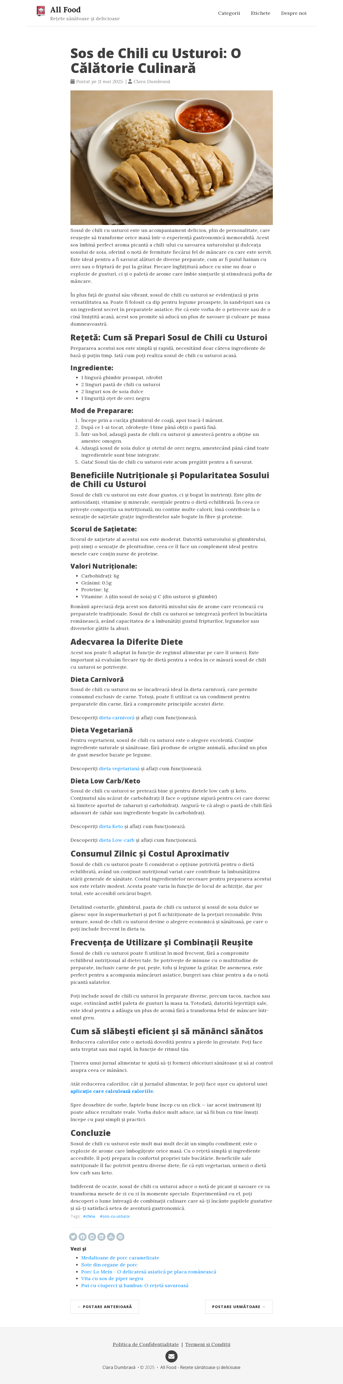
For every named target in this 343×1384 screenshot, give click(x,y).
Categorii (229, 13)
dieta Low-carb (116, 840)
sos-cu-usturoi (116, 1216)
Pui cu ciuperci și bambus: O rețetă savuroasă (134, 1285)
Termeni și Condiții (207, 1344)
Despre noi (294, 13)
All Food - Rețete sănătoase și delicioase (200, 1367)
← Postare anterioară (104, 1306)
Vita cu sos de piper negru (112, 1278)
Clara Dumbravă (119, 1367)
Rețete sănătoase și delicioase (85, 18)
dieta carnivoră (116, 717)
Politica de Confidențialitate (146, 1344)
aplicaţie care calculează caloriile (111, 1091)
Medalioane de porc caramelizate (120, 1258)
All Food (65, 10)
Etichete (260, 13)
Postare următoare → (239, 1306)
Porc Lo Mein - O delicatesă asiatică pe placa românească (148, 1272)
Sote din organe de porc (109, 1265)
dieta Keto (111, 826)
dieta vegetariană (119, 768)
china (90, 1216)
